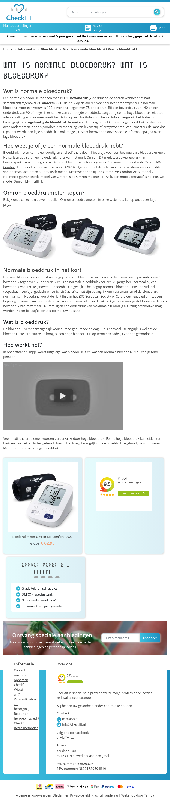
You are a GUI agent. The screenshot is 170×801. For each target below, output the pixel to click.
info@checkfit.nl (71, 724)
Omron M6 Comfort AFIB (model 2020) (131, 172)
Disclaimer (60, 795)
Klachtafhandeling (105, 795)
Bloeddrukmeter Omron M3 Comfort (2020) (42, 537)
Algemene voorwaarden (33, 795)
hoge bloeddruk (138, 112)
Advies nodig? (93, 27)
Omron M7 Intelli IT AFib (94, 176)
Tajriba (149, 795)
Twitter (70, 737)
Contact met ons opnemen (21, 675)
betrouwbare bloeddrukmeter (142, 152)
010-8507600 (69, 719)
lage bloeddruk (44, 132)
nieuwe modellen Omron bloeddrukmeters (65, 199)
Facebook (82, 732)
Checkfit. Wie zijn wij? (20, 689)
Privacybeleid (80, 795)
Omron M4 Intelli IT (28, 181)
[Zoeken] (115, 12)
